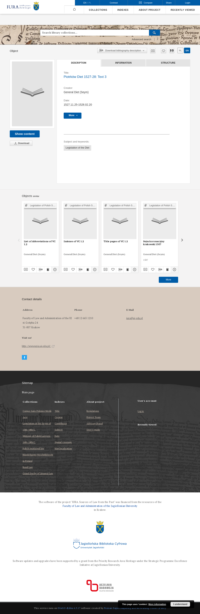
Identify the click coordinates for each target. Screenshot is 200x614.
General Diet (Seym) (76, 92)
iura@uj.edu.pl (134, 318)
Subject (59, 429)
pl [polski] (90, 3)
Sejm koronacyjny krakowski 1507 (153, 243)
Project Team (94, 417)
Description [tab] (78, 62)
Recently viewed (183, 10)
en (187, 50)
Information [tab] (123, 62)
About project (150, 10)
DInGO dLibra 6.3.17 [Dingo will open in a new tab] (69, 608)
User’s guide (93, 429)
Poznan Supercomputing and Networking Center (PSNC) (135, 608)
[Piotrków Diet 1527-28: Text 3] (32, 93)
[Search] (154, 32)
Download (21, 143)
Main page (28, 392)
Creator (59, 417)
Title (57, 410)
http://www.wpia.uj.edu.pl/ (38, 346)
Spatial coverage (63, 442)
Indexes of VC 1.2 (74, 241)
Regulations (93, 410)
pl (180, 50)
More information (157, 604)
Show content (25, 133)
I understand (180, 604)
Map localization (63, 448)
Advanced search (141, 39)
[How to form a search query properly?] (157, 39)
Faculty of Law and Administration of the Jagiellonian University (100, 506)
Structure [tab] (168, 62)
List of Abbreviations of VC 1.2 (39, 243)
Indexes (123, 10)
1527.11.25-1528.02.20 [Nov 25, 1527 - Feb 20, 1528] (78, 104)
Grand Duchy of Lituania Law (38, 473)
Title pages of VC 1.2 (116, 241)
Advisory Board (95, 423)
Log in (141, 411)
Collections (98, 10)
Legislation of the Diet (77, 147)
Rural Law (28, 467)
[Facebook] (24, 357)
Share (169, 3)
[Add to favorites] (163, 50)
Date (57, 435)
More (168, 279)
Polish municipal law (33, 448)
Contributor (61, 423)
